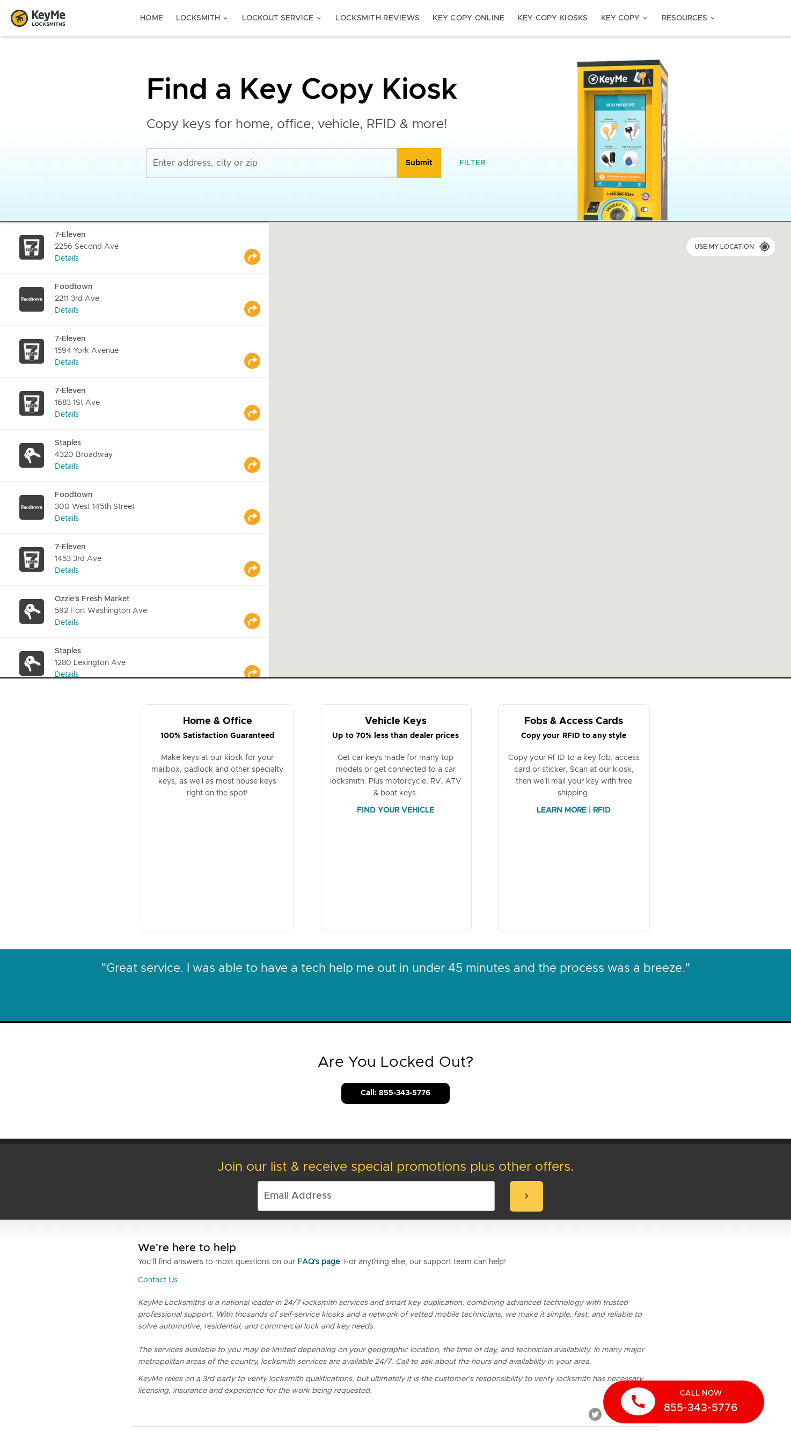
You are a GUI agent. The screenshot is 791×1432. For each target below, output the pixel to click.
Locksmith (202, 18)
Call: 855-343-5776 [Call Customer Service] (395, 1093)
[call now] (683, 1402)
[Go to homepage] (38, 18)
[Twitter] (595, 1414)
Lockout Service (282, 18)
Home (151, 18)
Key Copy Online (468, 18)
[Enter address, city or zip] (272, 163)
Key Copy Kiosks (552, 18)
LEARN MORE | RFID (574, 810)
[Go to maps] (256, 247)
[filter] (472, 163)
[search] (419, 163)
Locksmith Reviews (377, 18)
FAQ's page (318, 1262)
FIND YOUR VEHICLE (395, 810)
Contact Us (158, 1280)
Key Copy (625, 18)
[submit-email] (526, 1196)
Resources (689, 18)
